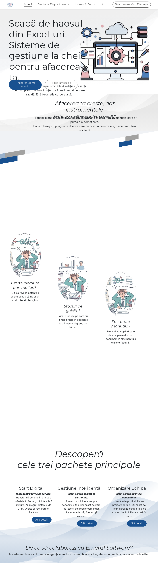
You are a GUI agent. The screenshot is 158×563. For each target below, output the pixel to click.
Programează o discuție (61, 84)
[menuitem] (28, 4)
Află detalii (41, 519)
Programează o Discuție (131, 4)
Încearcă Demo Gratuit (25, 84)
